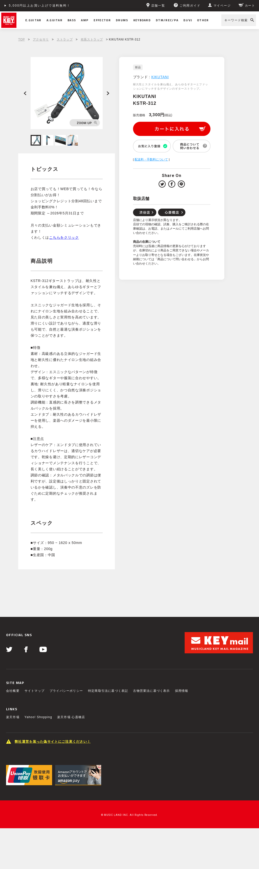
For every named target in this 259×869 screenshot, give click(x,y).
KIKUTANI (160, 77)
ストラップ (65, 39)
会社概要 (12, 691)
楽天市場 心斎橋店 (71, 717)
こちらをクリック (64, 237)
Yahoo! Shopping (38, 717)
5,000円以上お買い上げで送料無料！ (40, 5)
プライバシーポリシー (66, 691)
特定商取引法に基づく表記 (108, 691)
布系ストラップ (92, 39)
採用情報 (181, 691)
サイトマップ (35, 691)
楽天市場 (12, 717)
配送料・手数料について (151, 159)
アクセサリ (41, 39)
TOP (21, 39)
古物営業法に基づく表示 (151, 691)
